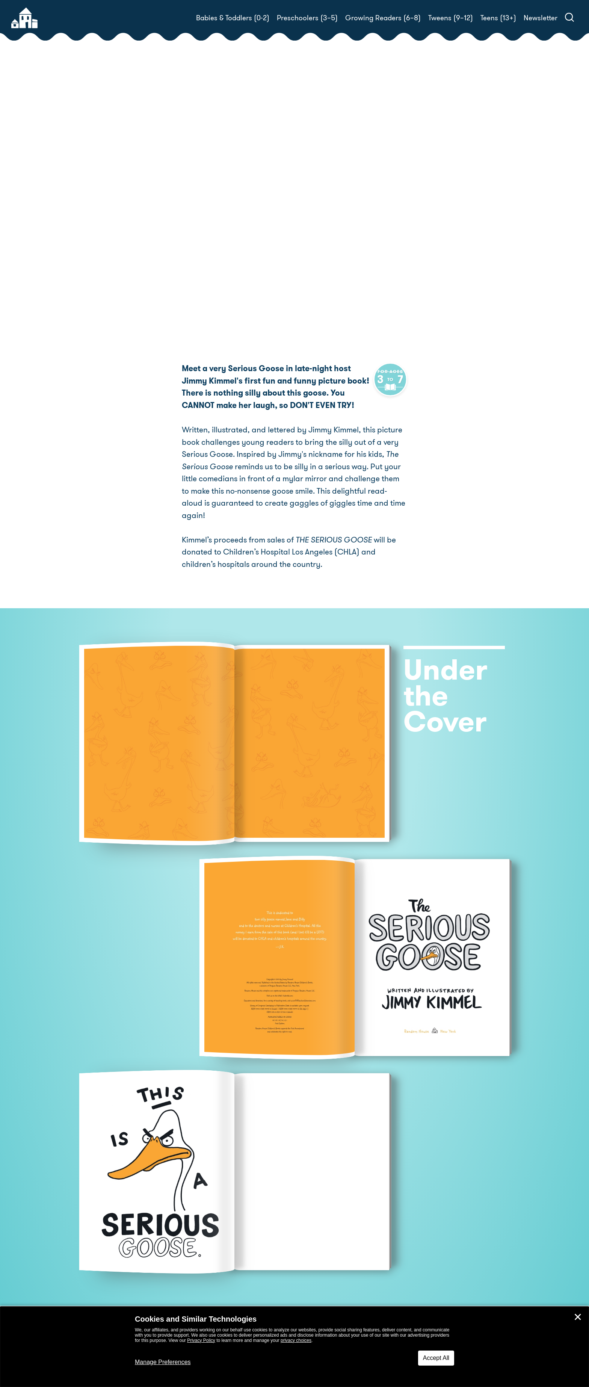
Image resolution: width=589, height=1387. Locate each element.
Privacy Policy (201, 1340)
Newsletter (540, 18)
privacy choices (296, 1340)
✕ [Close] (577, 1317)
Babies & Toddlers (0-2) (232, 18)
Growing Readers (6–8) (383, 18)
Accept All (436, 1358)
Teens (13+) (498, 18)
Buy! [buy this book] (318, 236)
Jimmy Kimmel (351, 201)
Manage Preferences (163, 1362)
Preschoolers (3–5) (307, 18)
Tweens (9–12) (450, 18)
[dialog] (294, 1347)
